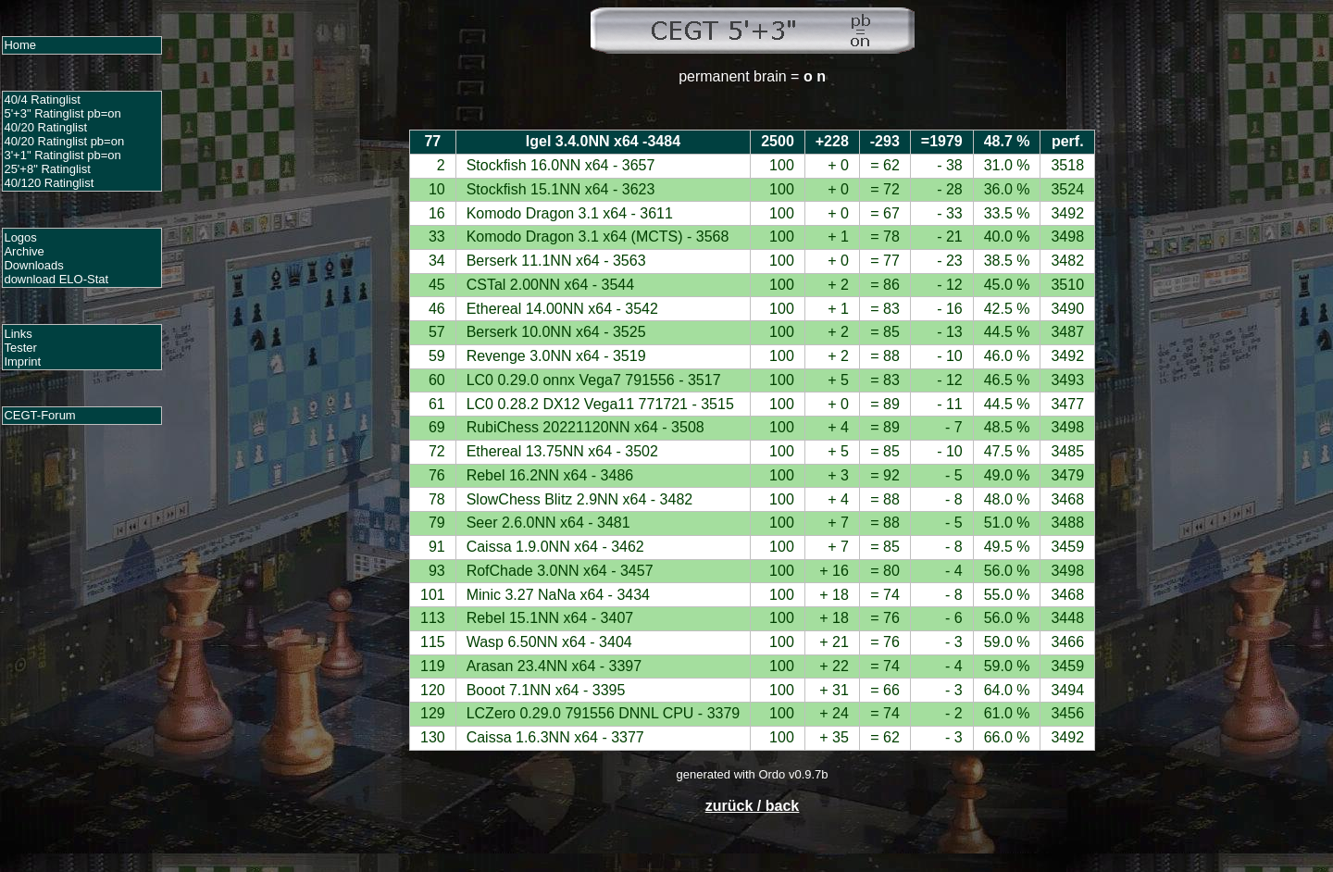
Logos (20, 237)
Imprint (22, 361)
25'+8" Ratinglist (47, 169)
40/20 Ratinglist (45, 127)
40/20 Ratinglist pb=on (64, 141)
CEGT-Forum (39, 415)
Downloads (33, 265)
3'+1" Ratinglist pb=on (62, 155)
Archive (24, 251)
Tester (20, 348)
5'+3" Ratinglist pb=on (62, 113)
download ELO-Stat (56, 279)
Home (20, 45)
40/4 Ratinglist (42, 99)
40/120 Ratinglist (48, 183)
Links (17, 334)
